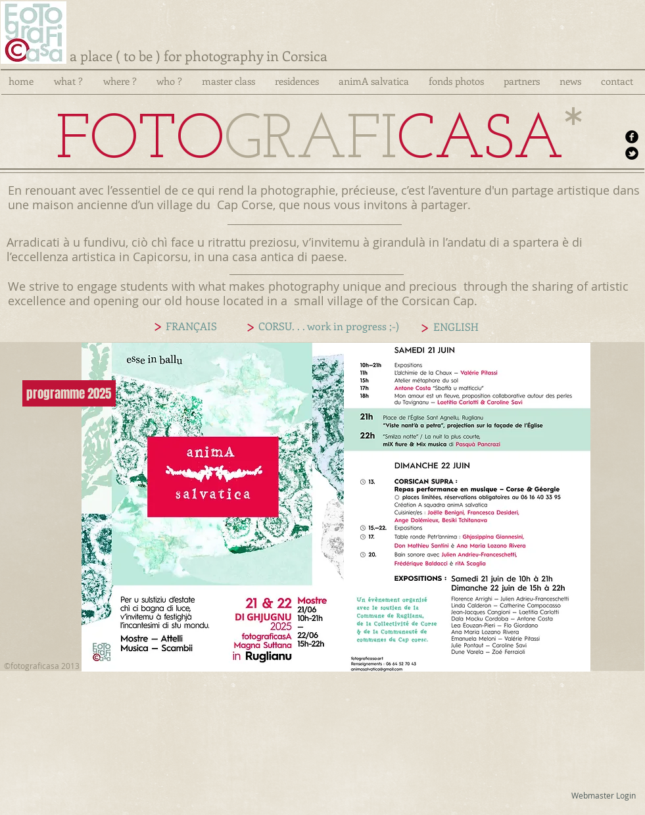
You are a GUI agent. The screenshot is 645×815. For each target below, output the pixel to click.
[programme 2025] (69, 393)
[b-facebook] (631, 136)
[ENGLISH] (456, 327)
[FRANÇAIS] (191, 326)
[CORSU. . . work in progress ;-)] (329, 326)
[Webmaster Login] (604, 795)
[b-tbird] (631, 153)
